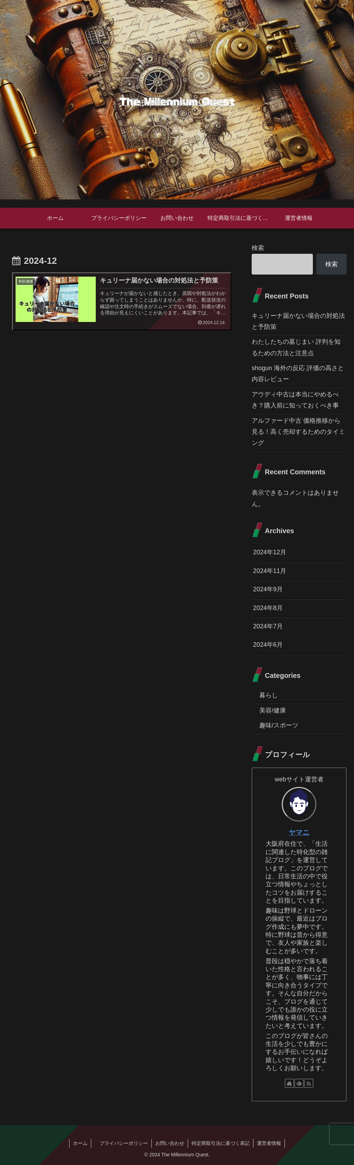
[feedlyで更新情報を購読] (299, 1083)
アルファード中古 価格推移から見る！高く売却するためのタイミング (298, 432)
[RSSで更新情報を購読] (308, 1083)
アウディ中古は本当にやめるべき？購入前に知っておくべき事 (295, 400)
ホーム (80, 1143)
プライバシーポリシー (121, 1143)
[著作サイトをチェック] (289, 1083)
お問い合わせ (169, 1143)
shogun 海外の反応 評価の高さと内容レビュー (298, 374)
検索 (258, 247)
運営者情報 (269, 1143)
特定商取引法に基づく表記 (221, 1143)
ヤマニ (299, 832)
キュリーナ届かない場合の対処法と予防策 (298, 321)
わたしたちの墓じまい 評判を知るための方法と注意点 (296, 347)
